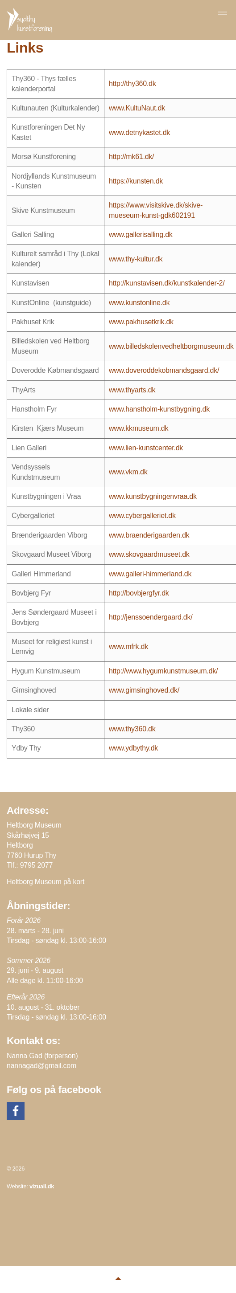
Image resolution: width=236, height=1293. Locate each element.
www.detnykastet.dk (139, 132)
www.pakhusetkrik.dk (141, 322)
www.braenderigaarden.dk (149, 535)
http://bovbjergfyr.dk (139, 593)
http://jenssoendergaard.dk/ (150, 617)
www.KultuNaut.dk (137, 108)
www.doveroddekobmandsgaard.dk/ (164, 370)
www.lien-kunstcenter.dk (146, 448)
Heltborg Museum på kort (45, 881)
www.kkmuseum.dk (138, 428)
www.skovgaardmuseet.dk (149, 554)
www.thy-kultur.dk (135, 259)
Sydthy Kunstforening (30, 20)
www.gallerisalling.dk (141, 234)
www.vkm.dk (128, 472)
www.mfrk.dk (128, 646)
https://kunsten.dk (136, 181)
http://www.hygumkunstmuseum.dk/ (163, 671)
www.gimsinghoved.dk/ (144, 690)
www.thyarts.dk (132, 390)
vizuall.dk (41, 1186)
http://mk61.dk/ (131, 156)
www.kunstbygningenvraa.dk (153, 496)
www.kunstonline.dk (139, 302)
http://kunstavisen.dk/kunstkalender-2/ (166, 283)
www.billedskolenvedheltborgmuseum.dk (171, 346)
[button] (118, 1279)
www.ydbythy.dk (133, 748)
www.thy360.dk (132, 729)
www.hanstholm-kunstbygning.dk (159, 409)
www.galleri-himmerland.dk (150, 574)
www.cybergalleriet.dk (142, 515)
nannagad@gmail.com (41, 1065)
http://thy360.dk (132, 83)
